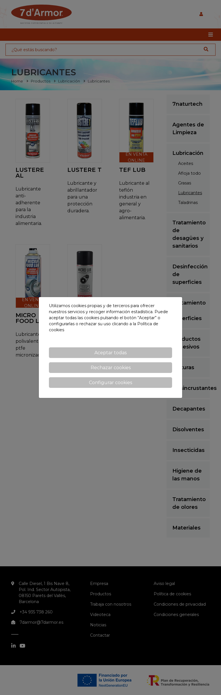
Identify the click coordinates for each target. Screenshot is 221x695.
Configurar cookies (110, 382)
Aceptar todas (110, 352)
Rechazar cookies (111, 367)
